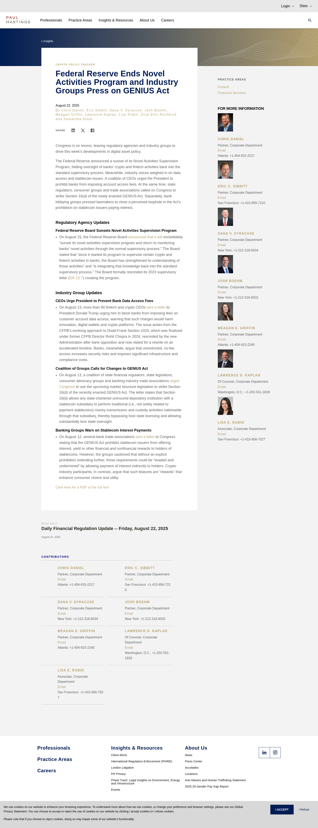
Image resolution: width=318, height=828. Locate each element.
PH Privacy (118, 774)
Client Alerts (119, 755)
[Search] (308, 20)
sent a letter (155, 307)
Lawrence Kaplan (100, 114)
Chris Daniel (72, 110)
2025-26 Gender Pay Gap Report (207, 786)
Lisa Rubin (128, 114)
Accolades (192, 767)
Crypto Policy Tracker (75, 64)
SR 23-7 (76, 278)
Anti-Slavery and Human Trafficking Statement (215, 780)
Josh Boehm (156, 110)
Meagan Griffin (69, 114)
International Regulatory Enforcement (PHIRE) (141, 761)
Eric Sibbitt (97, 110)
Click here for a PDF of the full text (82, 487)
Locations (191, 774)
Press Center (193, 761)
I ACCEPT (282, 809)
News (188, 755)
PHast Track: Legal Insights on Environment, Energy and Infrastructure (145, 782)
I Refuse (304, 809)
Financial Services (232, 93)
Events (115, 789)
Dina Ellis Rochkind (159, 114)
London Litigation (122, 767)
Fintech (223, 87)
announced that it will (145, 237)
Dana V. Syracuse (126, 110)
